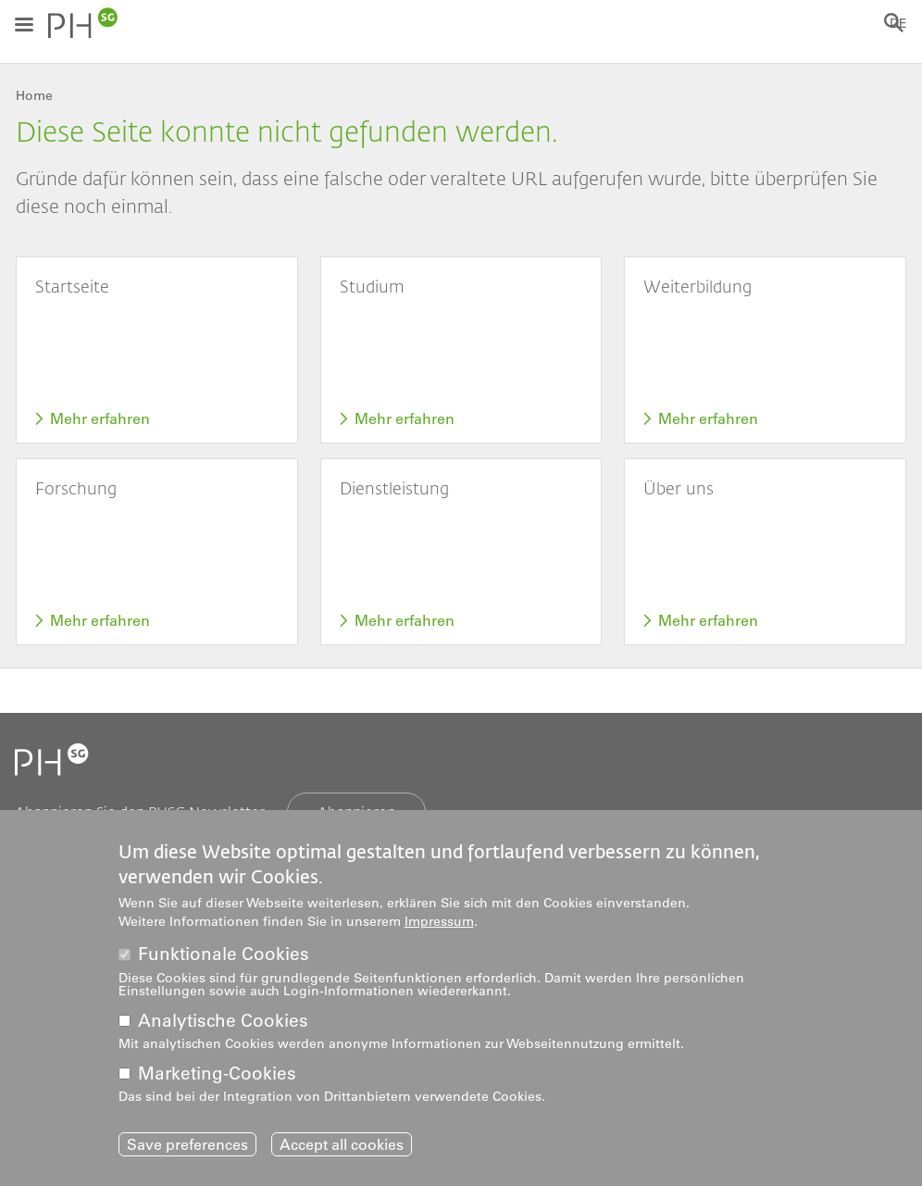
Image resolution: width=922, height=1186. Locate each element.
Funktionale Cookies (223, 959)
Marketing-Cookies (217, 1077)
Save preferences (187, 1149)
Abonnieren (356, 811)
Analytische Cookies (223, 1024)
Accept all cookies (342, 1149)
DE (898, 23)
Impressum (439, 925)
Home (34, 95)
